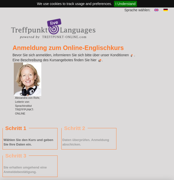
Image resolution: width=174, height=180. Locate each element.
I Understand (125, 4)
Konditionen (121, 55)
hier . (97, 60)
